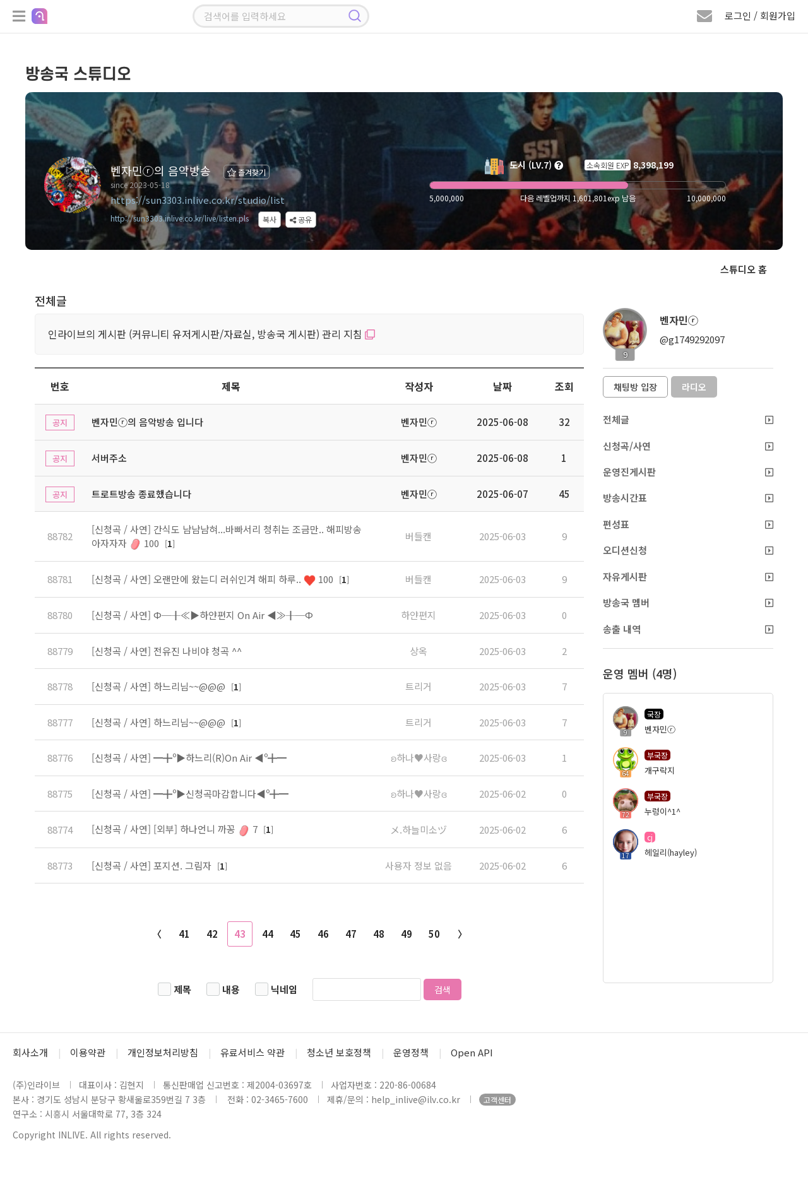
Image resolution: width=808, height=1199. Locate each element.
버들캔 (418, 536)
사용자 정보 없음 (418, 865)
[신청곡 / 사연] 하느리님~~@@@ (160, 686)
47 (351, 933)
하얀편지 (418, 615)
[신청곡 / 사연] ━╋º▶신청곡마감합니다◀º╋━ (190, 793)
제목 (182, 989)
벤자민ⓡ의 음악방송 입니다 (147, 421)
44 (267, 933)
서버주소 (109, 457)
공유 (301, 219)
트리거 (418, 686)
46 (323, 933)
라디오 (694, 387)
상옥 (418, 651)
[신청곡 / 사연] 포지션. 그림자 (153, 865)
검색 (442, 989)
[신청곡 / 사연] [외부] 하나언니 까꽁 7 (176, 829)
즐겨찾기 (246, 172)
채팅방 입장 (635, 387)
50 (434, 933)
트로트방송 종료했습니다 (141, 493)
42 (212, 933)
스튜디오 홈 (743, 269)
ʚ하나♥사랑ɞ (419, 757)
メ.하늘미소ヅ (418, 829)
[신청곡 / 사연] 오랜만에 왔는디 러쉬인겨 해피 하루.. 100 (214, 579)
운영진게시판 (688, 471)
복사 (269, 219)
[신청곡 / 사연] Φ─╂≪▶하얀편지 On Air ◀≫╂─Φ (202, 615)
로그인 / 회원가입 (760, 15)
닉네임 (284, 989)
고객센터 (497, 1099)
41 (184, 933)
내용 (231, 989)
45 (295, 933)
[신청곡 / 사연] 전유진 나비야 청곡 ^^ (167, 651)
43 (240, 933)
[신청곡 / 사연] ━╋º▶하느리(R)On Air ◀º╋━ (189, 757)
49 (406, 933)
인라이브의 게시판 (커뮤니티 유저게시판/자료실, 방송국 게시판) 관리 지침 (211, 333)
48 (378, 933)
